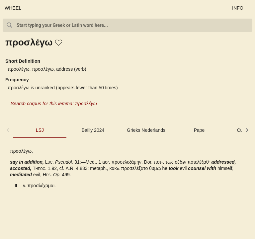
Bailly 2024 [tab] (93, 130)
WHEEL (13, 8)
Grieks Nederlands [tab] (146, 130)
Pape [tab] (199, 130)
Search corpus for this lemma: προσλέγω (54, 103)
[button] (59, 43)
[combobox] (127, 25)
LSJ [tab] (40, 130)
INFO (237, 8)
